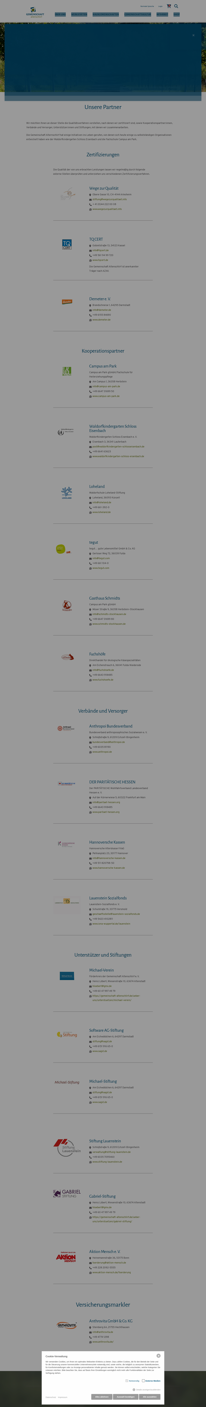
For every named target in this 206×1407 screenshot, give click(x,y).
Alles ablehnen (101, 1398)
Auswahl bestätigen (125, 1398)
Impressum (62, 1398)
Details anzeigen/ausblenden (148, 1391)
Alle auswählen (150, 1398)
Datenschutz (51, 1398)
